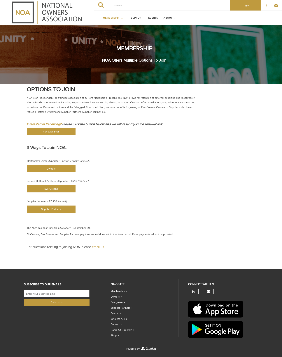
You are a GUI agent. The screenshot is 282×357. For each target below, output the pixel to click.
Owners (51, 168)
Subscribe (56, 302)
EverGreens (51, 188)
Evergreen (117, 302)
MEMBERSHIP (111, 17)
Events (153, 17)
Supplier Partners (51, 209)
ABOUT (168, 17)
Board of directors (121, 330)
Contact (115, 324)
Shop (114, 335)
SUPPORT (137, 17)
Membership (118, 291)
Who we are (118, 318)
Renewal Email (51, 131)
